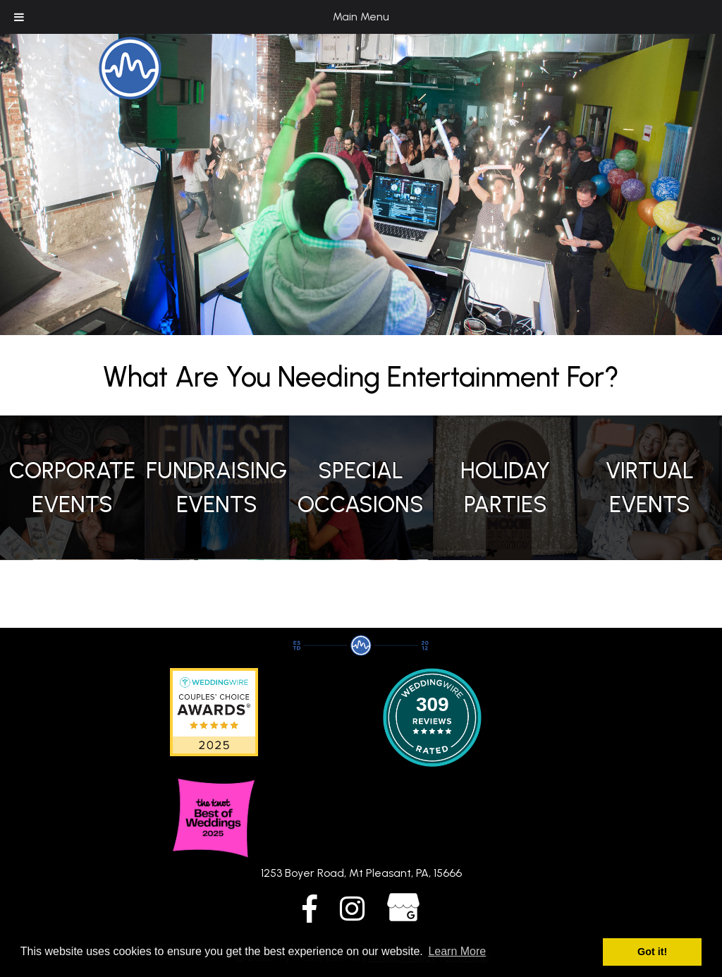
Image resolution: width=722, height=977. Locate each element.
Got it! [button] (652, 951)
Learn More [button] (457, 951)
